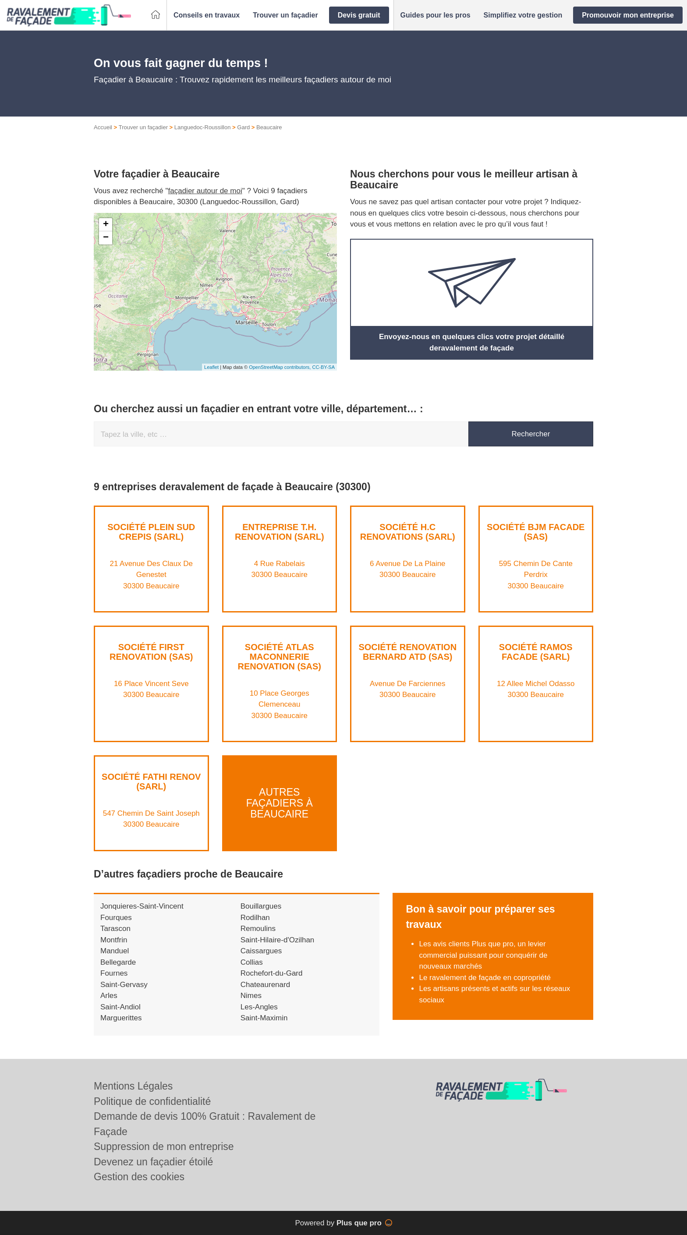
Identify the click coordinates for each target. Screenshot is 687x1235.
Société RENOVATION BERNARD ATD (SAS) (407, 652)
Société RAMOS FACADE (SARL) (536, 652)
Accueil (103, 127)
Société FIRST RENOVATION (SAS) (151, 652)
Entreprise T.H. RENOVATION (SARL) (279, 531)
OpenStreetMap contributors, (280, 367)
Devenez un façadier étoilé (153, 1162)
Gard (243, 127)
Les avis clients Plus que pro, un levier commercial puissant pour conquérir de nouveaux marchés (483, 955)
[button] (206, 15)
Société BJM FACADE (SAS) (535, 531)
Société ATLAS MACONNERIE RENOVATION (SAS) (279, 656)
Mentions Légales (133, 1086)
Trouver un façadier (143, 127)
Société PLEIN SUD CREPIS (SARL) (151, 531)
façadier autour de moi (205, 191)
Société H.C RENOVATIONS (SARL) (407, 531)
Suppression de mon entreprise (164, 1146)
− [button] (106, 237)
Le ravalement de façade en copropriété (485, 977)
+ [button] (106, 224)
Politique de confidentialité (152, 1101)
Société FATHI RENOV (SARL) (151, 781)
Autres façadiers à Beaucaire (279, 803)
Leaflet (211, 367)
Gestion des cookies (139, 1176)
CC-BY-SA (323, 367)
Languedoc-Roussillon (202, 127)
